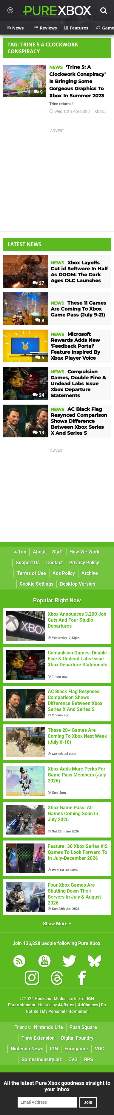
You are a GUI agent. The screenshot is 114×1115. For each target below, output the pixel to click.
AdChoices (87, 1005)
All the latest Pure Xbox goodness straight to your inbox (57, 1086)
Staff (57, 552)
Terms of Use (31, 573)
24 (38, 395)
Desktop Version (77, 584)
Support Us (28, 562)
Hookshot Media (50, 998)
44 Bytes (66, 1005)
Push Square (83, 1027)
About (39, 552)
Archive (89, 573)
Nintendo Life (48, 1027)
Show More (57, 924)
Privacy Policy (84, 562)
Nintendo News (27, 1049)
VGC (99, 1049)
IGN (54, 1049)
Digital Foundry (77, 1038)
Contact (54, 562)
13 (38, 433)
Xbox (99, 111)
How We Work (85, 552)
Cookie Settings (36, 584)
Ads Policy (64, 573)
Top (20, 552)
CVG (73, 1059)
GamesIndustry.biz (41, 1059)
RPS (88, 1059)
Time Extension (38, 1038)
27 (38, 283)
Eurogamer (76, 1049)
